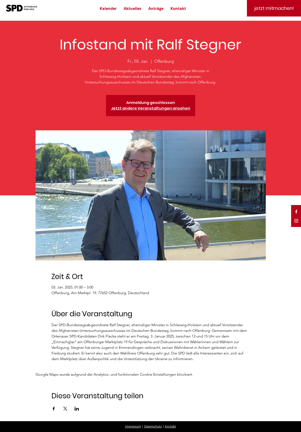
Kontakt (170, 426)
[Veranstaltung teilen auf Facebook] (53, 409)
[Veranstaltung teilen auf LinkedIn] (77, 409)
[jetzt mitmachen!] (274, 8)
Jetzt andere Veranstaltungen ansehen (150, 108)
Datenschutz (153, 426)
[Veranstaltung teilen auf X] (65, 409)
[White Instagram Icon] (296, 220)
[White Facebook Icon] (296, 211)
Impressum (133, 426)
